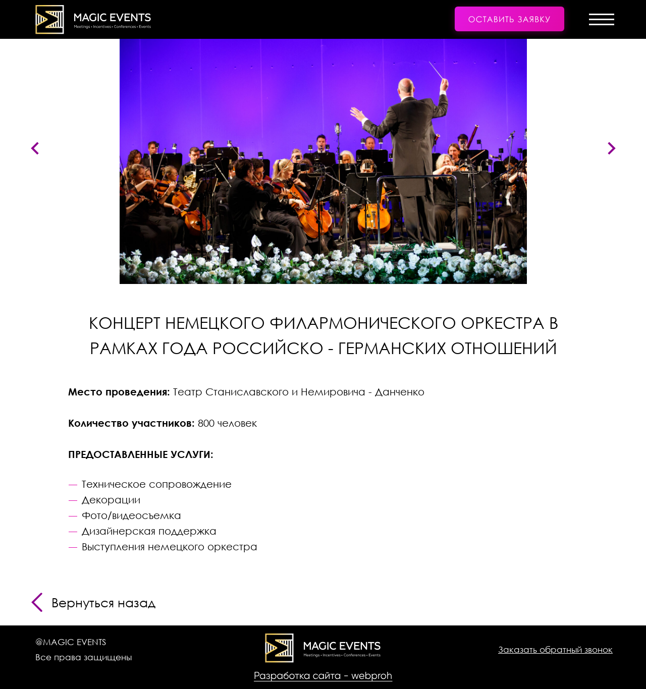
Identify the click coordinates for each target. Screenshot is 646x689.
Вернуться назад (103, 602)
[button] (509, 20)
